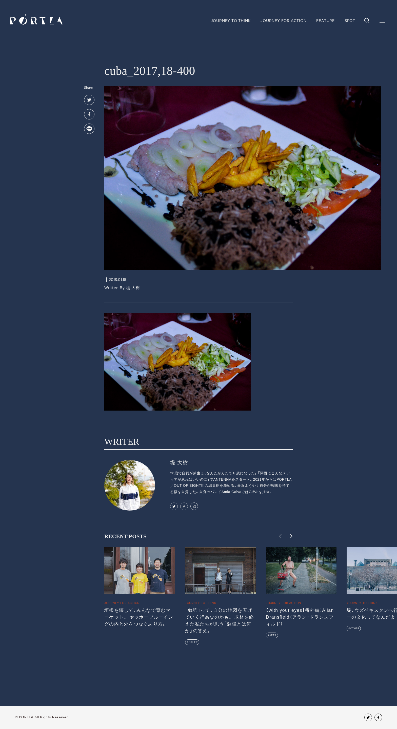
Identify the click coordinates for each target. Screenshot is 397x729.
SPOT (350, 20)
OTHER (193, 642)
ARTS (272, 635)
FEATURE (325, 20)
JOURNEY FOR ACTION (283, 20)
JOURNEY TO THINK (231, 20)
